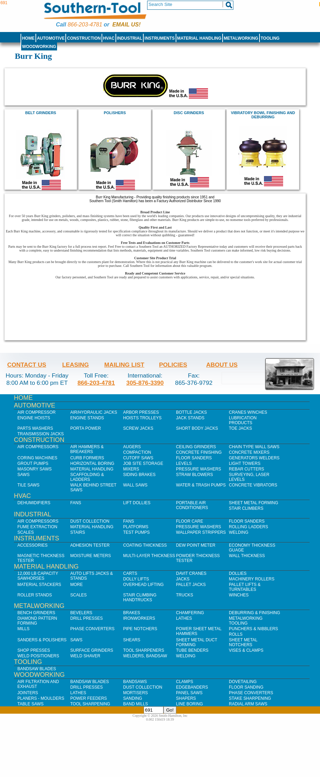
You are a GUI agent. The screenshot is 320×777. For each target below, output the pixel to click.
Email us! (126, 24)
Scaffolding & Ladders (87, 477)
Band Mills (135, 703)
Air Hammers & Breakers (87, 449)
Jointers (27, 692)
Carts (130, 573)
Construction (84, 38)
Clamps (184, 681)
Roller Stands (34, 595)
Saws (23, 474)
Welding (238, 532)
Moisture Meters (90, 555)
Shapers (186, 698)
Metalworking (241, 38)
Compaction (137, 452)
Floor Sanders (194, 457)
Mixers (131, 469)
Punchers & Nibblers (253, 628)
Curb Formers (87, 457)
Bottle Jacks (191, 412)
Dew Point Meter (195, 545)
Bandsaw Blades (36, 668)
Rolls (235, 634)
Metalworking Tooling (246, 621)
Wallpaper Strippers (201, 532)
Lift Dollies (136, 502)
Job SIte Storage (143, 463)
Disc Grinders (189, 113)
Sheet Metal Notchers (243, 642)
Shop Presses (33, 650)
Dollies (238, 573)
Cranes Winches (248, 412)
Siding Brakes (139, 474)
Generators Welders (254, 457)
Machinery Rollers (251, 579)
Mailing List (124, 364)
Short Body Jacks (197, 428)
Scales (25, 532)
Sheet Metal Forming (253, 502)
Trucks (184, 595)
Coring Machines (37, 457)
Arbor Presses (141, 412)
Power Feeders (88, 698)
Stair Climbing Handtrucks (140, 597)
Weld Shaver (85, 655)
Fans (75, 502)
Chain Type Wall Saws (254, 446)
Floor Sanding (246, 687)
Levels (184, 463)
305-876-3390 (145, 382)
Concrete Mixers (249, 452)
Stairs (77, 532)
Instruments (160, 38)
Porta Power (85, 428)
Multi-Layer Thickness (149, 555)
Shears (131, 639)
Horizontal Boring (92, 463)
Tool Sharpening (90, 703)
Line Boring (189, 703)
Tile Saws (28, 485)
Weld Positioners (38, 655)
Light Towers (245, 463)
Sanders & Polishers (41, 639)
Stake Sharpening (250, 698)
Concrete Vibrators (253, 485)
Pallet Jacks (191, 584)
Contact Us (26, 364)
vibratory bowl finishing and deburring (263, 115)
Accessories (32, 545)
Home (28, 38)
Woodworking (39, 46)
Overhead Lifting (143, 584)
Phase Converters (92, 628)
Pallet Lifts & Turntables (245, 587)
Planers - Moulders (40, 698)
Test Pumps (136, 532)
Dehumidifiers (33, 502)
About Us (222, 364)
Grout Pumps (32, 463)
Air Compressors (37, 446)
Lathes (184, 618)
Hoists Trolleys (142, 417)
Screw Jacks (138, 428)
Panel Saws (189, 692)
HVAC (108, 38)
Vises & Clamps (246, 650)
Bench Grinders (36, 612)
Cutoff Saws (138, 457)
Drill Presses (86, 618)
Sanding (132, 698)
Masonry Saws (34, 469)
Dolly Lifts (136, 579)
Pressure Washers (198, 469)
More (76, 584)
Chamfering (190, 612)
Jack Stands (190, 417)
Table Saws (30, 703)
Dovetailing (243, 681)
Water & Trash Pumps (201, 485)
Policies (173, 364)
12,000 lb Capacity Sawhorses (37, 576)
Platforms (135, 526)
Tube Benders (192, 650)
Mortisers (135, 692)
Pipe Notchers (140, 628)
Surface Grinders (91, 650)
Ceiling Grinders (196, 446)
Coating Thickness (145, 545)
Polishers (115, 113)
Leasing (75, 364)
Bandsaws (135, 681)
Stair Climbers (246, 508)
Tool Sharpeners (143, 650)
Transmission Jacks (40, 433)
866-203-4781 (84, 24)
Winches (239, 595)
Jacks (183, 579)
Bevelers (81, 612)
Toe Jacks (240, 428)
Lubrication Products (243, 420)
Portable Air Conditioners (192, 505)
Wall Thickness (247, 555)
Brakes (131, 612)
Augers (132, 446)
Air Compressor (36, 412)
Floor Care (189, 521)
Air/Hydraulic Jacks (93, 412)
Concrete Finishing (199, 452)
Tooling (270, 38)
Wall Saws (135, 485)
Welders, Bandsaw (145, 655)
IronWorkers (139, 618)
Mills (23, 628)
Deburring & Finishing (254, 612)
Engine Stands (87, 417)
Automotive (51, 38)
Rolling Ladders (248, 526)
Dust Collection (89, 521)
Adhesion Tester (90, 545)
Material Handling (199, 38)
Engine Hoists (33, 417)
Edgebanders (192, 687)
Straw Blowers (194, 474)
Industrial (129, 38)
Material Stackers (39, 584)
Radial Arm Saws (248, 703)
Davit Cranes (191, 573)
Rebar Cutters (246, 469)
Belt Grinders (40, 113)
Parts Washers (35, 428)
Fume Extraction (37, 526)
